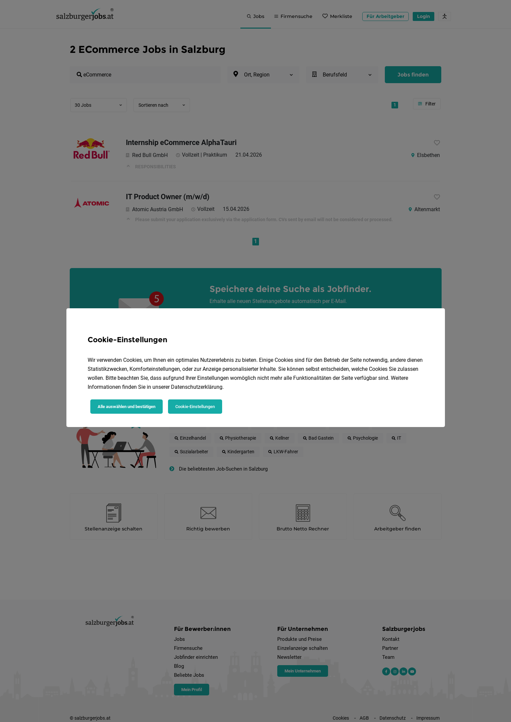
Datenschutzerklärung (196, 387)
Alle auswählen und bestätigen (126, 406)
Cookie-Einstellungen (195, 406)
